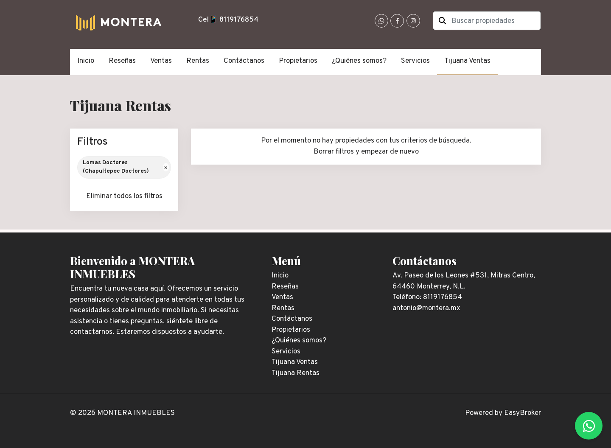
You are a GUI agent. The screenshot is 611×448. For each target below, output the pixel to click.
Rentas (197, 61)
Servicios (415, 61)
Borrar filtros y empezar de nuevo (366, 152)
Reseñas (122, 61)
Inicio (85, 61)
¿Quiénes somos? (359, 61)
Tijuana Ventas (467, 61)
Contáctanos (244, 61)
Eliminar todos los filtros (124, 196)
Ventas (161, 61)
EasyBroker (522, 413)
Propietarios (298, 61)
